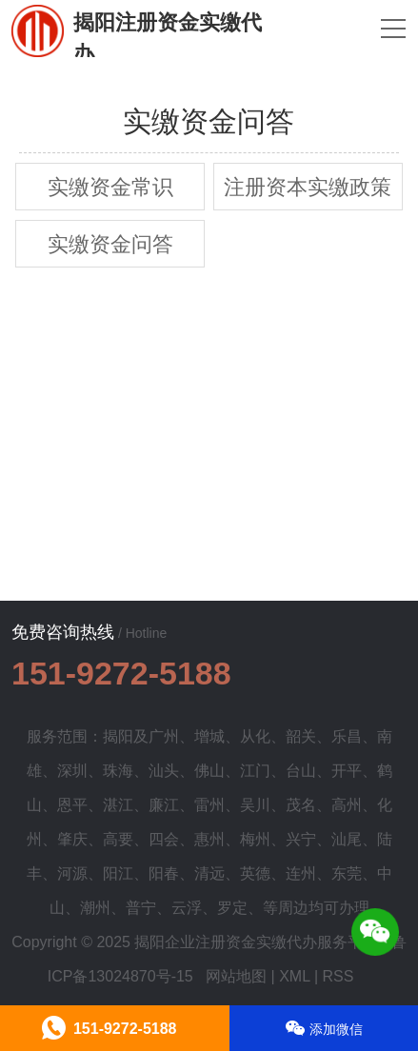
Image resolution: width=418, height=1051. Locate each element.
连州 (301, 873)
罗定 (232, 908)
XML (294, 976)
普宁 (141, 908)
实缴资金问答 (110, 244)
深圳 (72, 771)
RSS (338, 976)
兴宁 (301, 839)
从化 (255, 736)
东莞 (346, 873)
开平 (346, 771)
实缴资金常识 (110, 187)
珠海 (118, 771)
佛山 (209, 771)
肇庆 (72, 839)
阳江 (118, 873)
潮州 (95, 908)
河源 (72, 873)
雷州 (209, 805)
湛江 (118, 805)
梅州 (255, 839)
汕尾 (346, 839)
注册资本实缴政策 (307, 187)
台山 (301, 771)
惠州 (209, 839)
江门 (255, 771)
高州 (346, 805)
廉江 (164, 805)
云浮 (186, 908)
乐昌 (346, 736)
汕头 (164, 771)
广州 (164, 736)
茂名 (301, 805)
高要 (118, 839)
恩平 (72, 805)
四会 (164, 839)
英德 (255, 873)
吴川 (255, 805)
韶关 (301, 736)
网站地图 (236, 976)
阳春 (164, 873)
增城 (209, 736)
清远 (209, 873)
